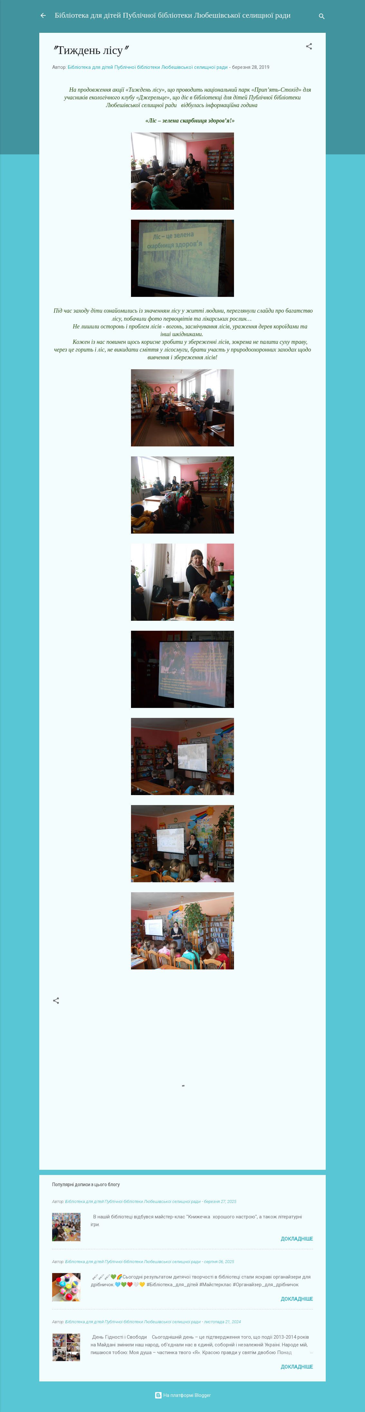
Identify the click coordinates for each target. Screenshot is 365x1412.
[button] (309, 47)
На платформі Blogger (182, 1395)
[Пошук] (322, 17)
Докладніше (297, 1239)
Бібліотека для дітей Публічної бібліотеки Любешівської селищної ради (173, 15)
